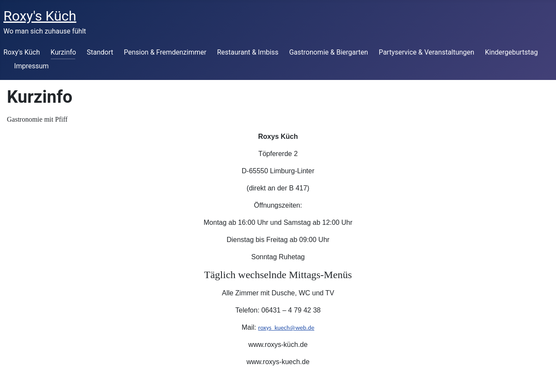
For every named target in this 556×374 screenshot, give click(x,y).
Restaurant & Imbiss (248, 52)
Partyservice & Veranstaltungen (426, 52)
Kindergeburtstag (511, 52)
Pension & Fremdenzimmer (165, 52)
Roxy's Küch (21, 52)
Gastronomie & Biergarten (328, 52)
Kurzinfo (63, 52)
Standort (100, 52)
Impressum (31, 66)
